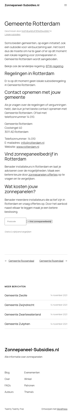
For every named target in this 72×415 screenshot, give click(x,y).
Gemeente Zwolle (16, 295)
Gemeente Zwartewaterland (23, 314)
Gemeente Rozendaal (51, 260)
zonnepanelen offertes (43, 175)
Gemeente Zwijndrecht (19, 305)
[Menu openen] (65, 5)
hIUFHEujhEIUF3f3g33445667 (36, 31)
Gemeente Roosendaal (21, 260)
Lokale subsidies (12, 34)
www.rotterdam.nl (27, 147)
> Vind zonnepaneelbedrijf (39, 221)
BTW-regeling (54, 66)
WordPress (62, 408)
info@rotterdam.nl (32, 143)
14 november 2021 (58, 295)
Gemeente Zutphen (17, 323)
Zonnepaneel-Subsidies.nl (22, 5)
